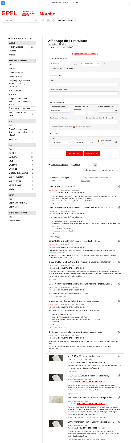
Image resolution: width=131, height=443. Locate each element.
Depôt (11, 195)
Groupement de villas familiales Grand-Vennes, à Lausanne (75, 301)
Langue (12, 43)
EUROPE (21, 157)
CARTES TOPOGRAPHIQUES (62, 187)
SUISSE (21, 153)
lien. (77, 2)
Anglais (21, 55)
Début (54, 139)
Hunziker (21, 95)
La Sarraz (21, 169)
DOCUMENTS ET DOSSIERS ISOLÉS (71, 193)
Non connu (21, 69)
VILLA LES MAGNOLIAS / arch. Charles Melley (88, 376)
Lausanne (21, 165)
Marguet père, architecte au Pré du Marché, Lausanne (21, 84)
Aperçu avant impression (58, 165)
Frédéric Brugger (21, 73)
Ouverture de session (66, 20)
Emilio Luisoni (21, 91)
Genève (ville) (21, 181)
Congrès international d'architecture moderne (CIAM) (21, 101)
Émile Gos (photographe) (21, 109)
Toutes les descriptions (83, 127)
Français (21, 51)
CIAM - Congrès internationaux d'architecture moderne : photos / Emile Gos (82, 284)
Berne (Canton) (21, 185)
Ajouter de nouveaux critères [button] (62, 69)
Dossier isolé (21, 221)
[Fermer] (128, 3)
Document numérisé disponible (81, 108)
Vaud (21, 161)
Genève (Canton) (21, 177)
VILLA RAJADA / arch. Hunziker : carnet (85, 356)
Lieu (10, 145)
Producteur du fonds (18, 61)
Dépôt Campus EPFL (21, 203)
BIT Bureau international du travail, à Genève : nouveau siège (75, 332)
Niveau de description (18, 213)
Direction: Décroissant (110, 170)
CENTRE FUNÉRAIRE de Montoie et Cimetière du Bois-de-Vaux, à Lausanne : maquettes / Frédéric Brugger (82, 208)
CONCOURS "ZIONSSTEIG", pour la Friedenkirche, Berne (74, 241)
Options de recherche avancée (85, 54)
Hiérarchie (75, 165)
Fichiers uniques (21, 47)
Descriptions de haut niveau (62, 127)
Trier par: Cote (90, 170)
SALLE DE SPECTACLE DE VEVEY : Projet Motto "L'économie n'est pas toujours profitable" (92, 398)
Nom (10, 121)
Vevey (21, 189)
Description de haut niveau (59, 89)
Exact (102, 144)
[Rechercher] (18, 20)
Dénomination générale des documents (100, 118)
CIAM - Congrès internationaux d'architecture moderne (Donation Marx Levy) (92, 422)
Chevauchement (106, 141)
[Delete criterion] (105, 64)
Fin (76, 139)
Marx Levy (21, 139)
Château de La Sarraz (21, 173)
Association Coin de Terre (21, 113)
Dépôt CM (21, 207)
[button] (48, 20)
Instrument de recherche (106, 107)
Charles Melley (21, 77)
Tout (10, 65)
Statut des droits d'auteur (58, 118)
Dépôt (52, 80)
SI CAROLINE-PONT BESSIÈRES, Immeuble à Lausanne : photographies (81, 262)
